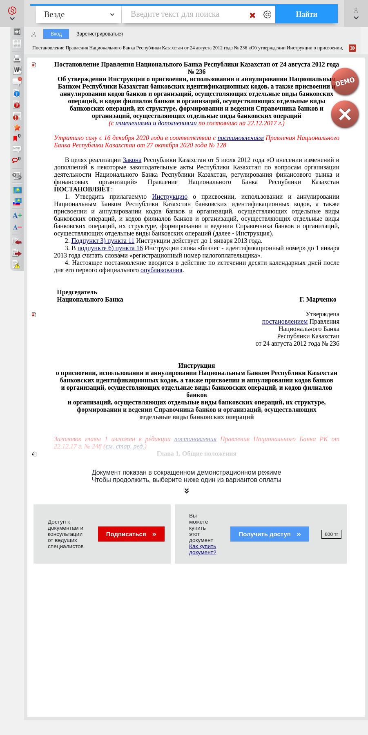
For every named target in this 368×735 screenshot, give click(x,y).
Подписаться (131, 534)
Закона (132, 159)
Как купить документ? (202, 549)
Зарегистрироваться (99, 34)
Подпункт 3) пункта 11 (103, 240)
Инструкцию (169, 196)
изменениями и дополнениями (156, 123)
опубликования (162, 269)
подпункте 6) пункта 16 (110, 247)
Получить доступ (270, 534)
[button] (12, 13)
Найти (306, 14)
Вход (56, 34)
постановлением (241, 137)
